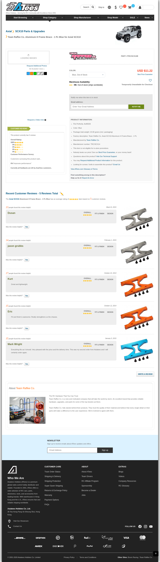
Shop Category (49, 18)
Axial (9, 31)
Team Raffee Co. (146, 557)
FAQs (47, 504)
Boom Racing (133, 557)
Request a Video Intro (36, 120)
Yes (26, 227)
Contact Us (15, 526)
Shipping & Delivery (53, 476)
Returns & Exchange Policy (56, 490)
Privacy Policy (69, 557)
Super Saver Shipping (54, 486)
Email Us (116, 164)
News (147, 18)
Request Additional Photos (37, 66)
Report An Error (88, 178)
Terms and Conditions (88, 557)
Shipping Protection (53, 481)
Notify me (136, 107)
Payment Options (52, 500)
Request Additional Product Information (95, 160)
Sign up (105, 450)
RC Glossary (124, 486)
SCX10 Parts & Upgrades (30, 31)
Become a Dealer (89, 490)
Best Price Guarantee (145, 74)
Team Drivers (87, 476)
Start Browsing (20, 18)
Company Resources (127, 481)
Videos (121, 476)
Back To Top (156, 553)
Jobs (83, 495)
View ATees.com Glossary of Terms (84, 169)
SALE (132, 18)
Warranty (48, 495)
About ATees (87, 472)
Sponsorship (87, 486)
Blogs (121, 472)
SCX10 (16, 199)
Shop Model (112, 18)
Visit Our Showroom (18, 521)
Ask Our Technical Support (107, 156)
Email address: (77, 102)
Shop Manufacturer (82, 18)
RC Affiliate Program (90, 481)
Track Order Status (52, 472)
